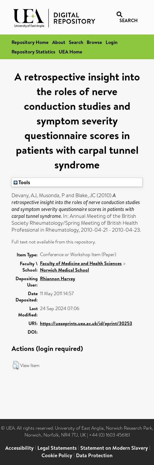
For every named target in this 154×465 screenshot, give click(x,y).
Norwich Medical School (64, 270)
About (58, 42)
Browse (94, 42)
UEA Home (70, 51)
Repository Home (30, 42)
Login (111, 42)
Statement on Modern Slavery (114, 447)
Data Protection (94, 455)
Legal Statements (57, 447)
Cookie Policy (56, 455)
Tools (22, 182)
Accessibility (19, 447)
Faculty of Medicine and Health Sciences (81, 263)
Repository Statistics (33, 51)
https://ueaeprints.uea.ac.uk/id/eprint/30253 (86, 323)
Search (76, 42)
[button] (15, 365)
